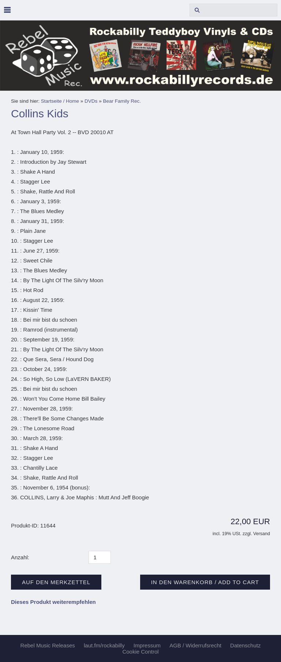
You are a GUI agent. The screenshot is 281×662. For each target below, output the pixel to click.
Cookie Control (140, 651)
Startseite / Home (60, 101)
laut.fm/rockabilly (104, 645)
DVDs (91, 101)
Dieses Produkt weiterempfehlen (53, 602)
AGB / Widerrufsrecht (195, 645)
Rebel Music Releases (47, 645)
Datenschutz (245, 645)
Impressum (147, 645)
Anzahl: (20, 557)
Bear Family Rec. (122, 101)
